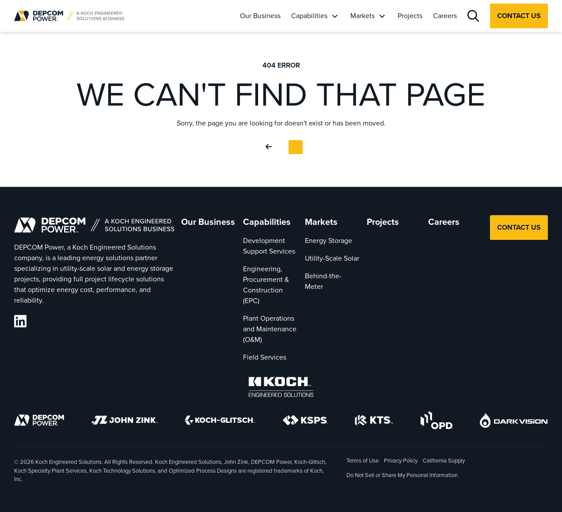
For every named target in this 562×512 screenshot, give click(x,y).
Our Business (260, 16)
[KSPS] (305, 422)
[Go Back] (270, 147)
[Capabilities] (334, 16)
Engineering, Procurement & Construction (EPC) (266, 285)
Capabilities (309, 16)
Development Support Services (269, 245)
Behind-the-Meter (323, 281)
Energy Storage (328, 240)
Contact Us (519, 16)
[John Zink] (124, 422)
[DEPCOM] (39, 421)
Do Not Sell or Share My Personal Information (402, 475)
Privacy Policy (401, 460)
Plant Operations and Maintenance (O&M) (269, 329)
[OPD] (436, 421)
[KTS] (374, 421)
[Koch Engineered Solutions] (281, 388)
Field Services (264, 357)
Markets (362, 16)
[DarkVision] (514, 422)
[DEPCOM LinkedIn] (20, 321)
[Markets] (381, 16)
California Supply (444, 460)
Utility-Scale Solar (332, 258)
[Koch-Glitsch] (220, 422)
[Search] (473, 16)
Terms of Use (362, 460)
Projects (410, 16)
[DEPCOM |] (69, 16)
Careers (445, 16)
